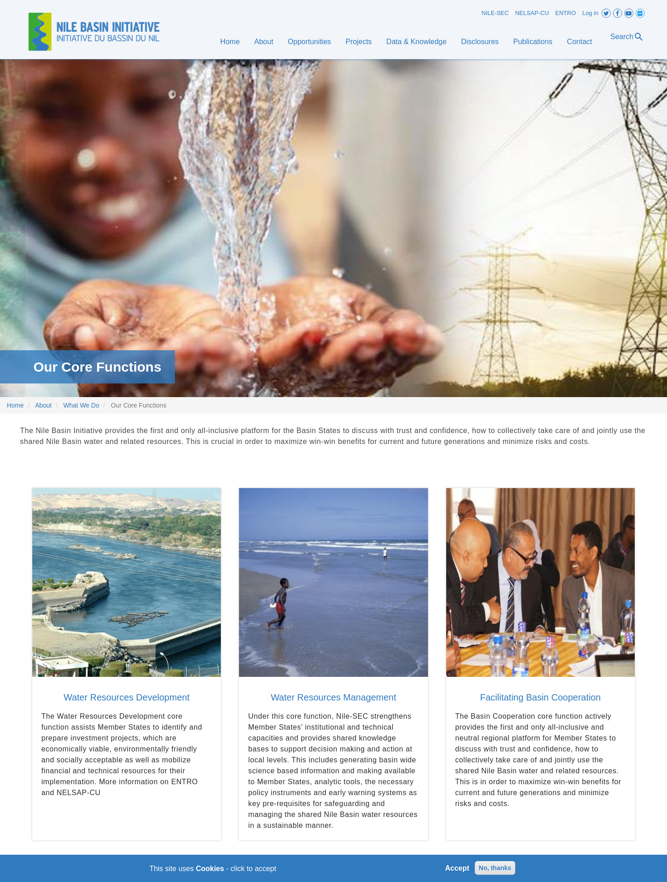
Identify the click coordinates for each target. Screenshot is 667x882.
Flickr (640, 13)
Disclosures (480, 41)
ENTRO (565, 13)
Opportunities (309, 41)
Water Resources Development (126, 697)
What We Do (81, 405)
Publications (533, 41)
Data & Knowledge (416, 41)
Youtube (628, 13)
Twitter (606, 13)
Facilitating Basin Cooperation (540, 697)
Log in (590, 13)
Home (230, 41)
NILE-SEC (495, 13)
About (264, 41)
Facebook (617, 13)
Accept (457, 870)
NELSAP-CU (532, 13)
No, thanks (495, 869)
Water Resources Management (333, 697)
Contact (579, 41)
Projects (359, 41)
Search (627, 36)
